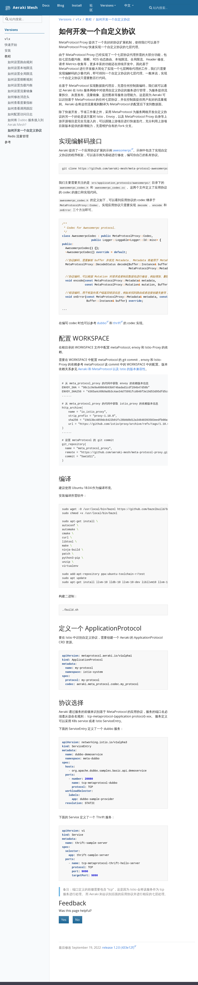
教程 (88, 19)
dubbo (102, 323)
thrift (117, 323)
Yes (63, 920)
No (77, 920)
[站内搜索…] (168, 7)
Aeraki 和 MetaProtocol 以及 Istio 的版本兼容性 (111, 369)
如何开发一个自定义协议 (113, 19)
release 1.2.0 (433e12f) (118, 947)
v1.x (78, 19)
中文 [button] (127, 5)
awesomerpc (122, 150)
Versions (65, 19)
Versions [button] (107, 5)
